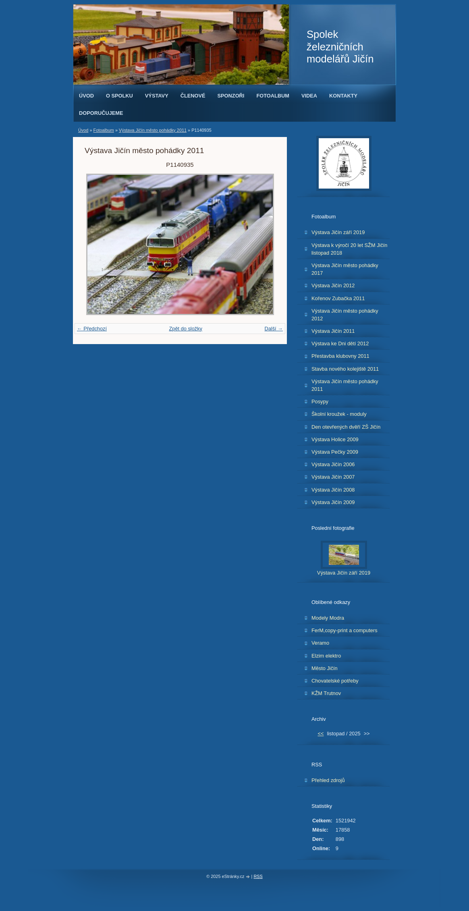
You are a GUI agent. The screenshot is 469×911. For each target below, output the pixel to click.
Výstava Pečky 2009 (334, 452)
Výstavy (156, 96)
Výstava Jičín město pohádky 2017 (344, 269)
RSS (257, 876)
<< (321, 733)
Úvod (86, 96)
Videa (309, 96)
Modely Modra (327, 618)
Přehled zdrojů (328, 780)
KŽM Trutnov (326, 693)
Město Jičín (324, 668)
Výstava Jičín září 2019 (338, 232)
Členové (193, 96)
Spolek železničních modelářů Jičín (340, 46)
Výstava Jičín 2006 (333, 464)
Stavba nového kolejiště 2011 (345, 369)
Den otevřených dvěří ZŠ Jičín (345, 427)
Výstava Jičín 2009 (333, 502)
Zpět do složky (185, 329)
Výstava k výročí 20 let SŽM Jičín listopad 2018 (349, 249)
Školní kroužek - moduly (339, 414)
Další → (273, 329)
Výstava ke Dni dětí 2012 (340, 343)
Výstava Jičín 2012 (333, 285)
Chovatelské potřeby (335, 681)
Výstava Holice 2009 (335, 439)
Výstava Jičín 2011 (333, 331)
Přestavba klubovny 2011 (340, 356)
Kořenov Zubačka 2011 (338, 298)
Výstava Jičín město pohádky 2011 (153, 130)
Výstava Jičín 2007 (333, 477)
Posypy (319, 401)
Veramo (320, 643)
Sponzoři (231, 96)
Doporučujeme (101, 113)
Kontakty (343, 96)
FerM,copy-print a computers (344, 630)
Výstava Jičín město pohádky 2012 (344, 315)
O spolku (119, 96)
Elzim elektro (326, 656)
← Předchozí (92, 329)
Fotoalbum (272, 96)
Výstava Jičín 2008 (333, 490)
